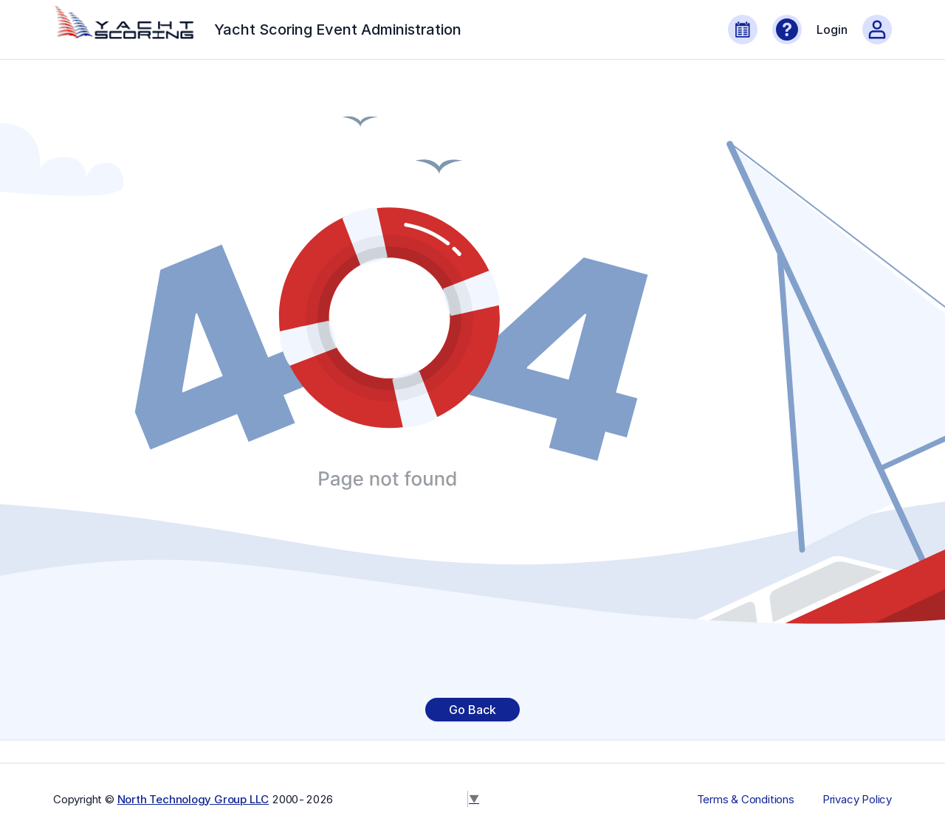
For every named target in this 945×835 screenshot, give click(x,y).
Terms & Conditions (745, 799)
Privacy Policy (857, 799)
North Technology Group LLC (193, 799)
